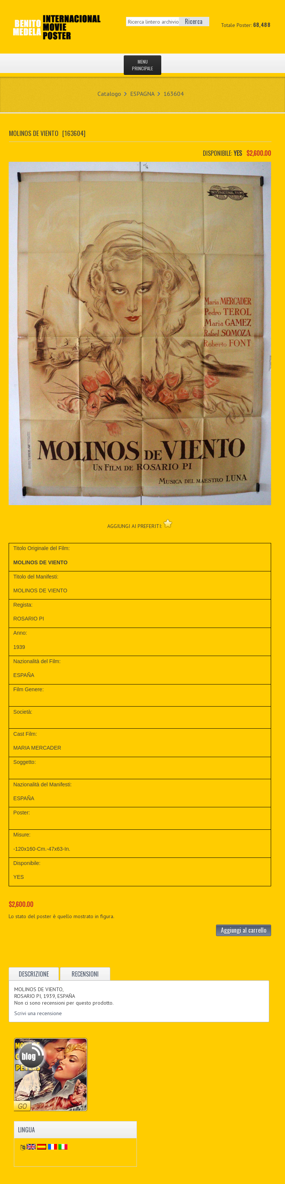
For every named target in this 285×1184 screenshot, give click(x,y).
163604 (174, 93)
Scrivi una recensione (38, 1013)
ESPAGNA (142, 93)
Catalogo (109, 93)
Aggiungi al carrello (243, 930)
